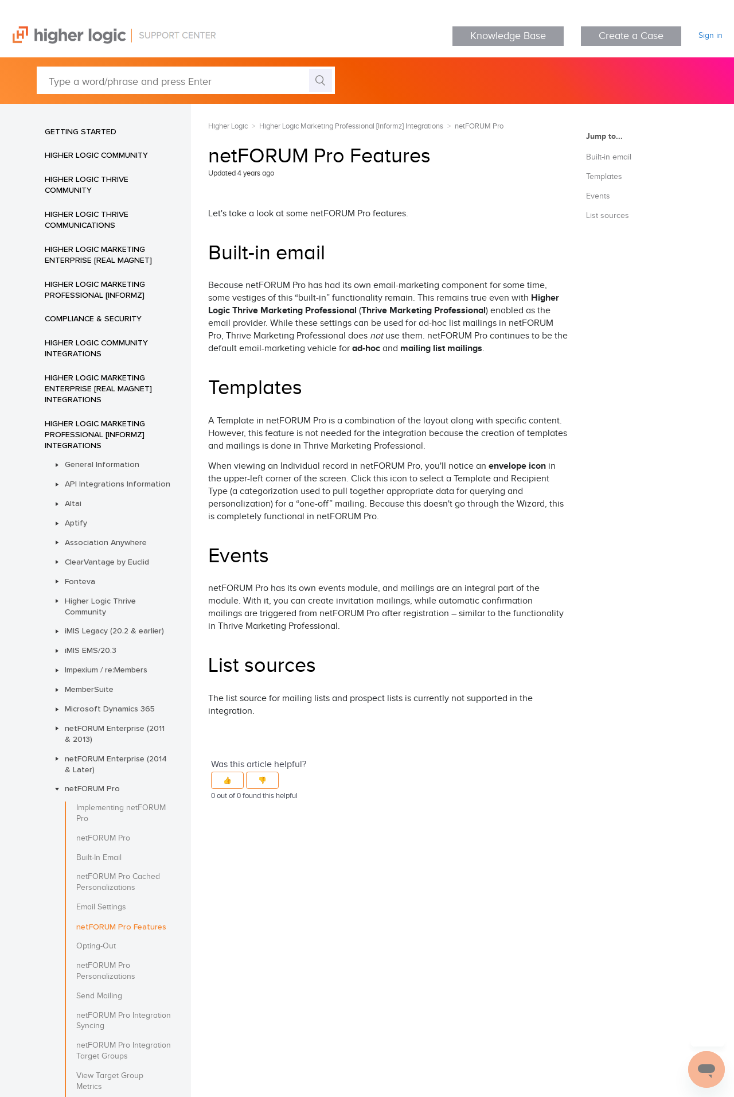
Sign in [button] (710, 35)
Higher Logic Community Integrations (96, 348)
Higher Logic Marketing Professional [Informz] (95, 289)
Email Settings (101, 907)
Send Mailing (99, 996)
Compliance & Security (93, 318)
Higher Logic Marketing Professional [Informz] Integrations (95, 434)
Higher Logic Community (96, 155)
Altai (73, 503)
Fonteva (80, 581)
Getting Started (80, 131)
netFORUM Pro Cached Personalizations (118, 882)
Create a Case (631, 36)
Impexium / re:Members (106, 669)
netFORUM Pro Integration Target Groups (123, 1051)
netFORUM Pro (92, 788)
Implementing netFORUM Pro (121, 813)
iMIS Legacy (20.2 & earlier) (114, 630)
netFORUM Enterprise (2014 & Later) (116, 764)
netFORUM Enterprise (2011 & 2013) (115, 733)
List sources (607, 215)
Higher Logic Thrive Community (86, 184)
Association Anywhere (106, 542)
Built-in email (608, 157)
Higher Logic (228, 126)
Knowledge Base (508, 36)
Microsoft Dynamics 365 (110, 708)
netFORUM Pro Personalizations (105, 971)
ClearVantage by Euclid (107, 561)
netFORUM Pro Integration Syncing (123, 1021)
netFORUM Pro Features (121, 926)
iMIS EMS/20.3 (90, 650)
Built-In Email (99, 857)
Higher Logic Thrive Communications (86, 219)
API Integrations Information (117, 483)
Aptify (76, 522)
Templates (604, 176)
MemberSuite (89, 689)
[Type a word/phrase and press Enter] (186, 80)
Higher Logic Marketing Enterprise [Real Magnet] (98, 254)
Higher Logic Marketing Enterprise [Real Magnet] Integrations (98, 388)
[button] (227, 780)
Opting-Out (96, 946)
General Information (102, 464)
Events (598, 196)
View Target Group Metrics (109, 1081)
